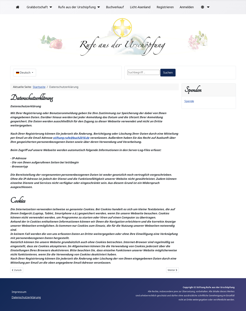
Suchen (168, 72)
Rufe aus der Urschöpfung (77, 7)
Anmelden (187, 7)
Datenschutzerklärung (26, 297)
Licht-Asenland (140, 7)
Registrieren (165, 7)
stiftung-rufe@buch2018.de (71, 138)
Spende (189, 101)
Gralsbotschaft (37, 7)
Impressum (19, 292)
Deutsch (23, 72)
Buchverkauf (115, 7)
